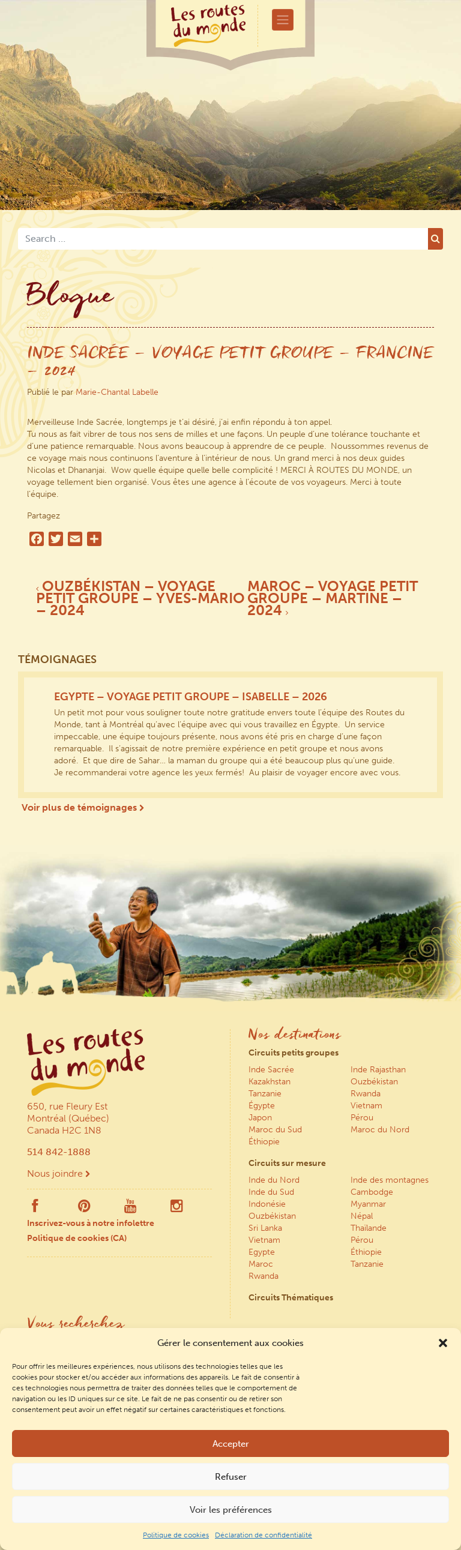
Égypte (262, 1106)
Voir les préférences (231, 1509)
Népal (362, 1216)
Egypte (262, 1252)
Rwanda (366, 1094)
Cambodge (372, 1192)
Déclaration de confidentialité (263, 1535)
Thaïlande (369, 1228)
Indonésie (267, 1204)
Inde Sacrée (271, 1070)
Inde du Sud (271, 1192)
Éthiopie (264, 1142)
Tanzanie (265, 1094)
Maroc (261, 1264)
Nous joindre (58, 1173)
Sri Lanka (265, 1228)
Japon (260, 1118)
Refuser (231, 1476)
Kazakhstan (270, 1082)
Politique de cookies (176, 1535)
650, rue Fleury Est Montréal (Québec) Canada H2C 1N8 (68, 1118)
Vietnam (366, 1106)
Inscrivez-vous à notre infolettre (90, 1223)
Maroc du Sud (275, 1130)
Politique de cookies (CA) (77, 1238)
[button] (443, 1343)
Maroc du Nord (380, 1130)
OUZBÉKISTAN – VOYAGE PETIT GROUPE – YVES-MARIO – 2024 (140, 598)
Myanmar (368, 1204)
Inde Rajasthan (378, 1070)
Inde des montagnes (390, 1180)
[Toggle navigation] (283, 20)
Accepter (230, 1443)
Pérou (362, 1118)
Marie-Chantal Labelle (117, 392)
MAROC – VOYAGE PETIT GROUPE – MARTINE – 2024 (332, 598)
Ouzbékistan (374, 1082)
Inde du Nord (274, 1180)
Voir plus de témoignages (83, 807)
